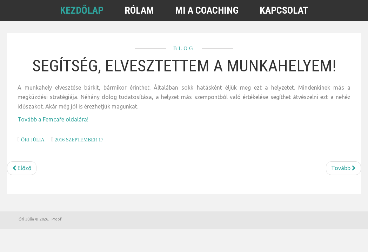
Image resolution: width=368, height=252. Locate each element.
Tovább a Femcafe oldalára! (53, 119)
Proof (56, 219)
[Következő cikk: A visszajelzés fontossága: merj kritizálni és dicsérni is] (343, 168)
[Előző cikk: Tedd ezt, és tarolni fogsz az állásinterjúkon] (21, 168)
